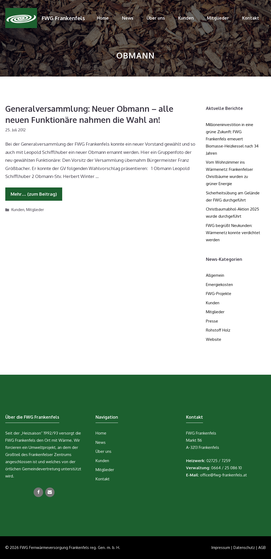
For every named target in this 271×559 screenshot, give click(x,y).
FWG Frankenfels (63, 18)
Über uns (156, 18)
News (127, 18)
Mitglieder (218, 18)
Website (213, 339)
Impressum (220, 547)
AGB (262, 547)
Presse (212, 321)
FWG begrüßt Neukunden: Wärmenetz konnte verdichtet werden (233, 232)
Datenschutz (244, 547)
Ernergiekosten (219, 284)
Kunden (186, 18)
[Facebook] (38, 492)
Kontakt (250, 18)
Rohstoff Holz (218, 330)
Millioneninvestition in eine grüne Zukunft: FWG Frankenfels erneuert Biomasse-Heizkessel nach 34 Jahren (232, 139)
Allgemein (215, 275)
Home (103, 18)
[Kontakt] (50, 492)
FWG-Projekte (218, 293)
